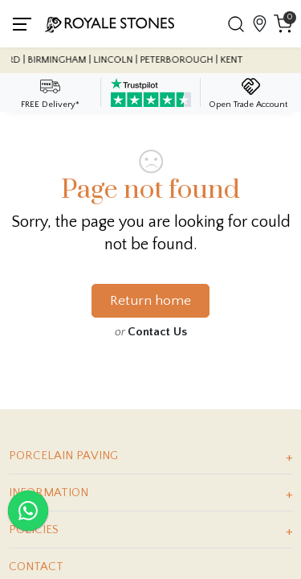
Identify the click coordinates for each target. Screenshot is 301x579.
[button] (235, 24)
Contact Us (157, 332)
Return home (150, 301)
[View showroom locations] (259, 23)
